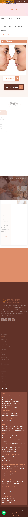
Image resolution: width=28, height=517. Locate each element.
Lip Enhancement (6, 466)
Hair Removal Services (9, 472)
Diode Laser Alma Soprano (9, 476)
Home (2, 18)
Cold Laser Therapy (7, 459)
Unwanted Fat (6, 420)
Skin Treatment (17, 18)
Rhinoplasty (14, 491)
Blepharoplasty (6, 491)
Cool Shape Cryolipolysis (8, 481)
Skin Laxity (14, 420)
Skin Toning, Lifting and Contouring (11, 447)
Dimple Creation (6, 493)
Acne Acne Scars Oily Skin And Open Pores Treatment (12, 28)
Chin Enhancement (7, 468)
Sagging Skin (14, 413)
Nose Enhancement (19, 468)
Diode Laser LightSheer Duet (10, 474)
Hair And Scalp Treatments (11, 454)
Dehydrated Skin (14, 415)
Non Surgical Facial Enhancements (14, 464)
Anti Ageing (6, 411)
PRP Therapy (5, 457)
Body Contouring (8, 418)
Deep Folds (5, 415)
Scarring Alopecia (16, 428)
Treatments (9, 18)
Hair (3, 424)
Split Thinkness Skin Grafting (9, 500)
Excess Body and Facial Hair (9, 407)
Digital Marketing (17, 513)
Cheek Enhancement (18, 466)
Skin (3, 433)
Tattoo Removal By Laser (9, 451)
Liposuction (5, 489)
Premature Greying (19, 430)
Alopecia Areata (6, 428)
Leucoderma (6, 496)
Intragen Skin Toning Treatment (10, 483)
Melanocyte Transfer (7, 502)
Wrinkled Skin (5, 413)
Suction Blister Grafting (8, 498)
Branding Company (14, 515)
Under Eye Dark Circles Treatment (11, 449)
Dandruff (11, 430)
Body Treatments (8, 479)
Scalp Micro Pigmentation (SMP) (10, 460)
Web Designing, (9, 513)
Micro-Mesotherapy (15, 457)
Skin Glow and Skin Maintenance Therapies (13, 443)
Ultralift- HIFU (19, 481)
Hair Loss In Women (18, 426)
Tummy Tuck (13, 489)
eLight (19, 476)
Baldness (4, 430)
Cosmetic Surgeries (8, 487)
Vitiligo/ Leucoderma (7, 405)
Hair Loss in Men (6, 426)
